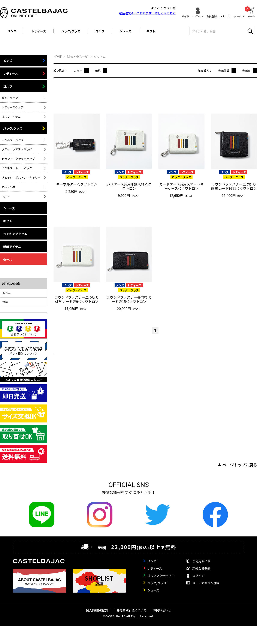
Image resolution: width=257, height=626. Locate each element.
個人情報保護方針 (98, 610)
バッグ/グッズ (70, 31)
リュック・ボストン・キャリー (20, 177)
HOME (58, 56)
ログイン (198, 16)
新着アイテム (12, 246)
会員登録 (211, 16)
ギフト (150, 31)
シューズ (125, 31)
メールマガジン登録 (205, 583)
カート (251, 12)
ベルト (5, 196)
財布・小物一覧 (78, 56)
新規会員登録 (201, 568)
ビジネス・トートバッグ (16, 168)
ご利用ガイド (201, 561)
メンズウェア (9, 98)
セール (7, 259)
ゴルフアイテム (11, 117)
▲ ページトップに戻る (237, 464)
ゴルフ (99, 31)
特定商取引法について (131, 610)
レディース (38, 31)
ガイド (185, 16)
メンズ (11, 31)
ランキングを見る (15, 234)
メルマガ (225, 16)
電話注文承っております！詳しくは (147, 13)
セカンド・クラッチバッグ (18, 159)
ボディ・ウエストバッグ (16, 149)
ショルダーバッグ (12, 140)
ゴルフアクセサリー (160, 576)
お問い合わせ (162, 610)
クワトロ (100, 56)
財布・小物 (8, 187)
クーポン (239, 16)
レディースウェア (12, 107)
